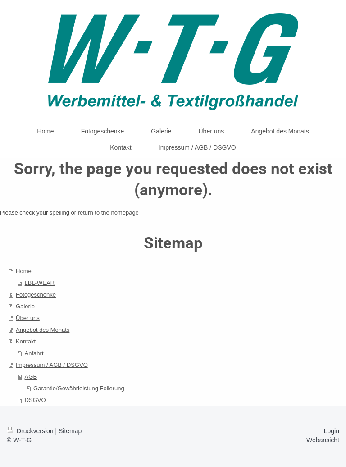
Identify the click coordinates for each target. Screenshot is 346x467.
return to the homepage (108, 212)
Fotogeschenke (36, 294)
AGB (31, 376)
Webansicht (322, 440)
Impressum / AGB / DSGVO (52, 365)
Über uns (28, 318)
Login (331, 431)
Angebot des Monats (42, 329)
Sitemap (70, 431)
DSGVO (35, 400)
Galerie (25, 306)
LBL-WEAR (40, 282)
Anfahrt (34, 353)
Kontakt (26, 341)
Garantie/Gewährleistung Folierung (78, 388)
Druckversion (31, 431)
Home (24, 271)
